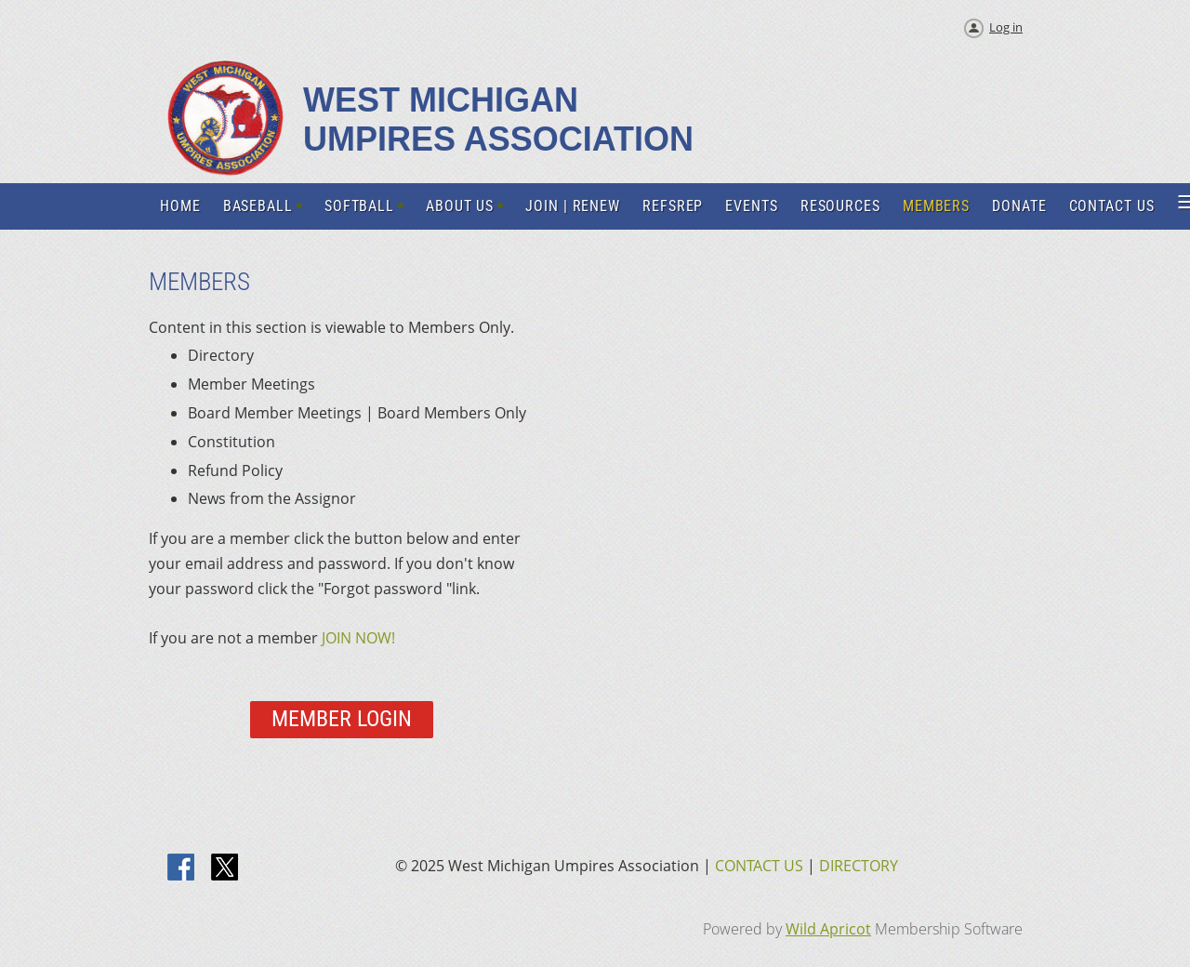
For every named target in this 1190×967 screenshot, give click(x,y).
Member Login (341, 719)
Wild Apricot (828, 929)
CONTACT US (759, 865)
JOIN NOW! (358, 638)
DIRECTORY (858, 865)
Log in (1006, 27)
